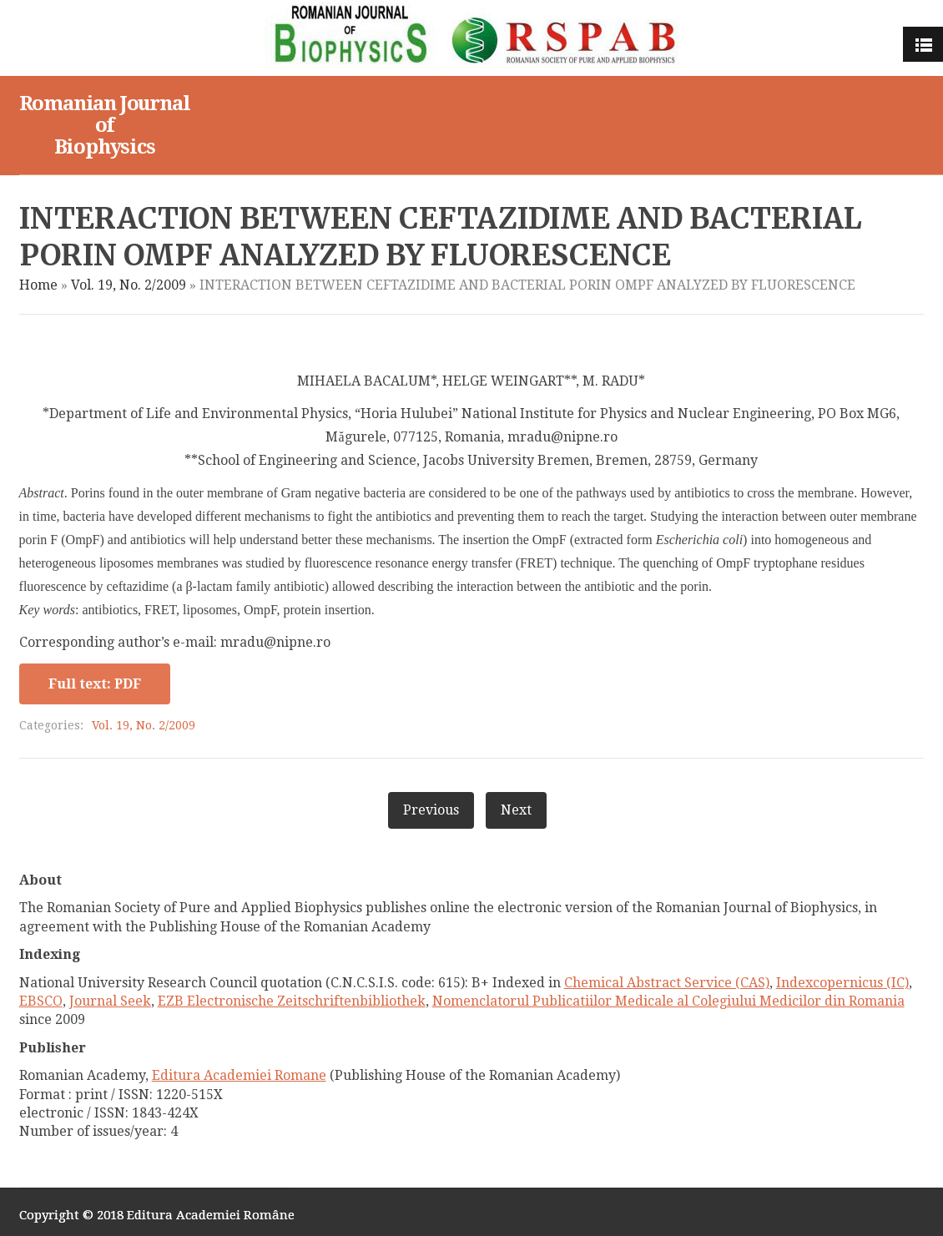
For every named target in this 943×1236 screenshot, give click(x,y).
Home (38, 285)
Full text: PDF (94, 684)
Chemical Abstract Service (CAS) (666, 983)
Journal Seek (110, 1001)
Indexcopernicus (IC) (842, 983)
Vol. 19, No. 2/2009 (128, 285)
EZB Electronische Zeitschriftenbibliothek (292, 1001)
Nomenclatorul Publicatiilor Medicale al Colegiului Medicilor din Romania (668, 1001)
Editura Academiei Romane (239, 1075)
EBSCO (41, 1001)
